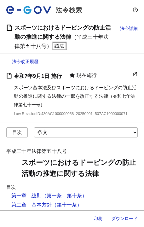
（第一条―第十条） (64, 195)
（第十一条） (67, 204)
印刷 (98, 218)
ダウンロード (124, 218)
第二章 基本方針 (31, 204)
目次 (17, 132)
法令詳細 (129, 28)
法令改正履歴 (25, 61)
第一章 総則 (26, 195)
